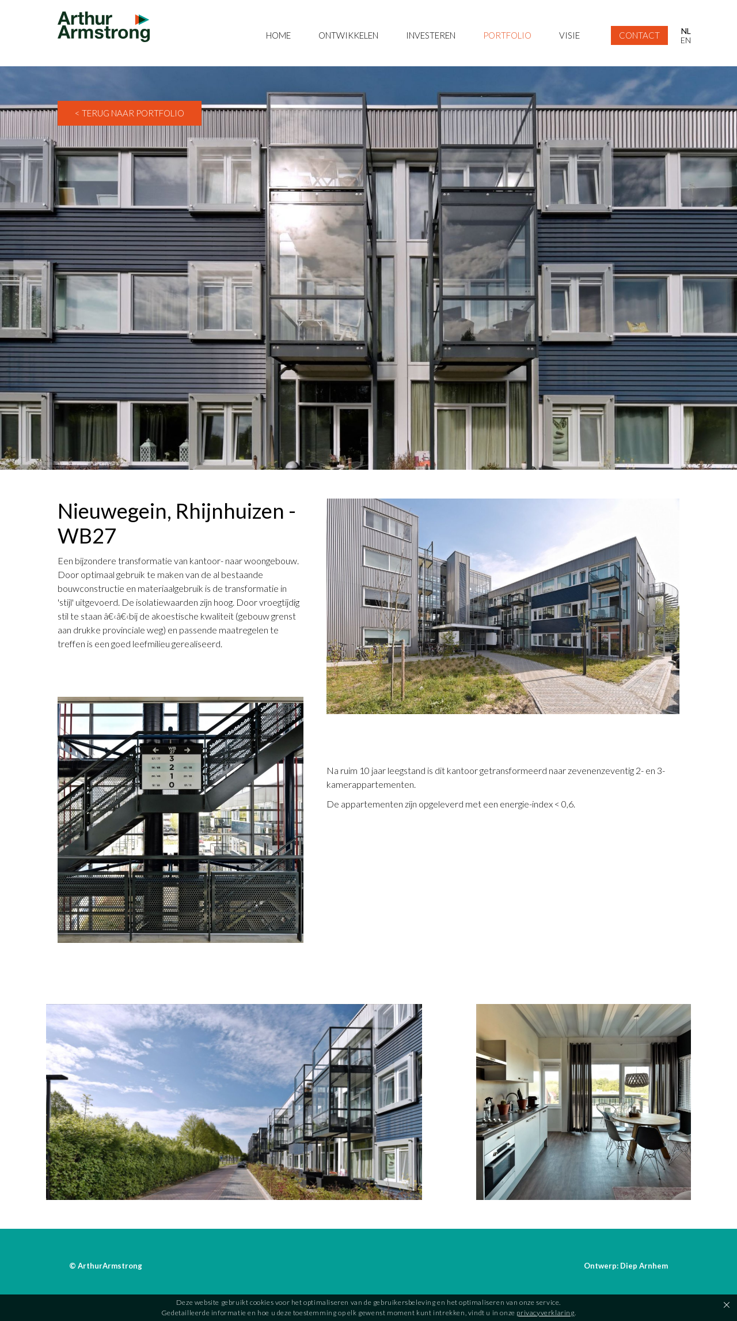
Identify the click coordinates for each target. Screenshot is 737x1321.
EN (686, 40)
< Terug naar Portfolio (129, 113)
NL (686, 31)
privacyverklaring (545, 1312)
